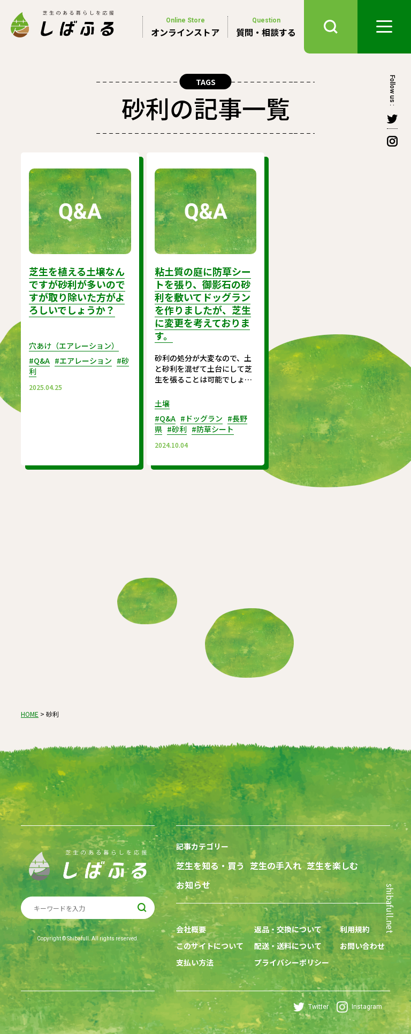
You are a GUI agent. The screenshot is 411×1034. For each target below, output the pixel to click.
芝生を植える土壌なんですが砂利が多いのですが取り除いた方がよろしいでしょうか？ (77, 290)
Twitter (311, 1007)
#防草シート (213, 429)
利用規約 (355, 929)
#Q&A (39, 360)
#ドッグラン (201, 418)
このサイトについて (209, 945)
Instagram (359, 1007)
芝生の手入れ (275, 865)
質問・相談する (266, 26)
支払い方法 (195, 962)
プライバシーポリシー (291, 962)
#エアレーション (83, 360)
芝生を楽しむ (332, 865)
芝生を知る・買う (210, 865)
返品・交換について (288, 929)
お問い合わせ (362, 945)
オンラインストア (185, 26)
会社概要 (191, 929)
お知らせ (193, 885)
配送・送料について (288, 945)
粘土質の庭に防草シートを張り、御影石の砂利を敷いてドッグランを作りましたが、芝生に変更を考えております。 (203, 303)
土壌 (162, 403)
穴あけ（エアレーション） (74, 345)
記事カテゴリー (202, 846)
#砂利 (177, 429)
